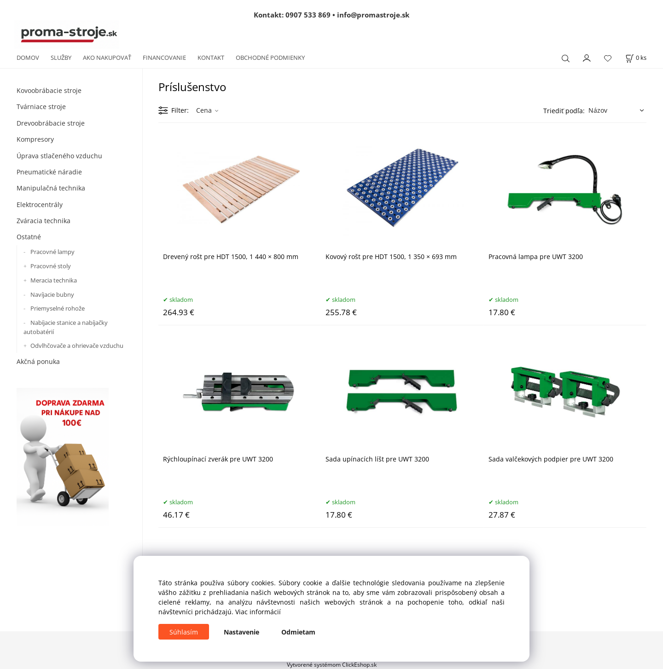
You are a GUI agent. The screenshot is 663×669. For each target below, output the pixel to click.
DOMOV (28, 57)
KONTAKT (211, 57)
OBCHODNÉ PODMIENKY (270, 57)
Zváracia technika (43, 220)
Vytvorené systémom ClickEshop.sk (332, 664)
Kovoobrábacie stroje (49, 90)
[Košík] (635, 58)
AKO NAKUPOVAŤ (107, 57)
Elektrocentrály (40, 204)
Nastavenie (241, 632)
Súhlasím (183, 632)
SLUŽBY (61, 57)
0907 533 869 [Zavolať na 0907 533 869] (308, 14)
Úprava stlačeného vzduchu (59, 155)
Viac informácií (258, 611)
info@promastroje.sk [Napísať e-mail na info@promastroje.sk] (373, 14)
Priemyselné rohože (57, 308)
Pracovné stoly (50, 266)
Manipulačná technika (51, 188)
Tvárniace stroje (41, 106)
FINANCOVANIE (164, 57)
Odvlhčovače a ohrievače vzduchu (76, 345)
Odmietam (298, 632)
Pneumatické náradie (49, 171)
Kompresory (35, 139)
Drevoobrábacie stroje (51, 123)
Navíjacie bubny (52, 294)
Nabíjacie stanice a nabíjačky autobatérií (65, 327)
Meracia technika (53, 280)
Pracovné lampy (52, 252)
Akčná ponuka (38, 361)
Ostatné (29, 236)
